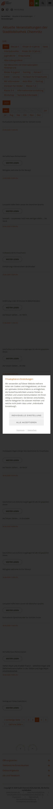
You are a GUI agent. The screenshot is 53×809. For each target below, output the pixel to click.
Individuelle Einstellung (26, 415)
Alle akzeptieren (26, 422)
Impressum (21, 430)
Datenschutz (32, 430)
